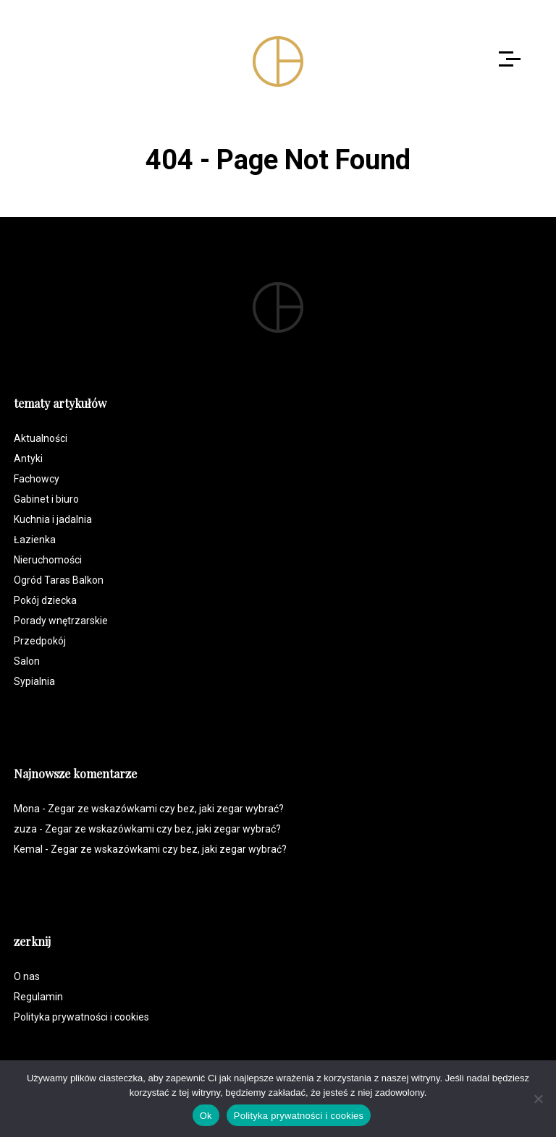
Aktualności (40, 438)
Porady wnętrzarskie (61, 620)
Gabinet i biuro (46, 499)
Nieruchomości (48, 560)
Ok (206, 1115)
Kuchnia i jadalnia (53, 519)
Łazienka (35, 539)
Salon (27, 661)
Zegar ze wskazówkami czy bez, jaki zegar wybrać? (166, 808)
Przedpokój (40, 641)
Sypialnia (34, 681)
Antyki (28, 458)
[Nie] (538, 1098)
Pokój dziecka (45, 600)
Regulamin (38, 996)
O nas (27, 976)
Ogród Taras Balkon (59, 580)
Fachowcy (36, 479)
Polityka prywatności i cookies (81, 1017)
